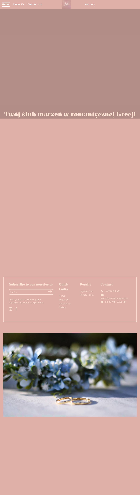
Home (6, 4)
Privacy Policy (87, 294)
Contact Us (35, 4)
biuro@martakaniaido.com (114, 298)
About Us (18, 4)
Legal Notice (86, 291)
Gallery (90, 4)
